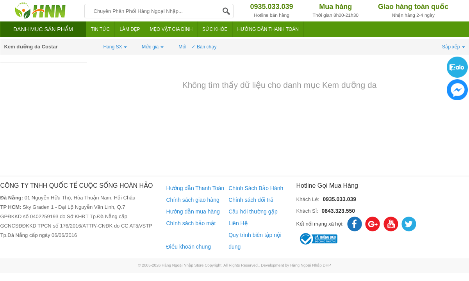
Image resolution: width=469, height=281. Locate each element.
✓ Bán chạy (204, 47)
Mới (182, 47)
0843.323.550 (338, 211)
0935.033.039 (339, 199)
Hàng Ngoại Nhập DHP (310, 265)
